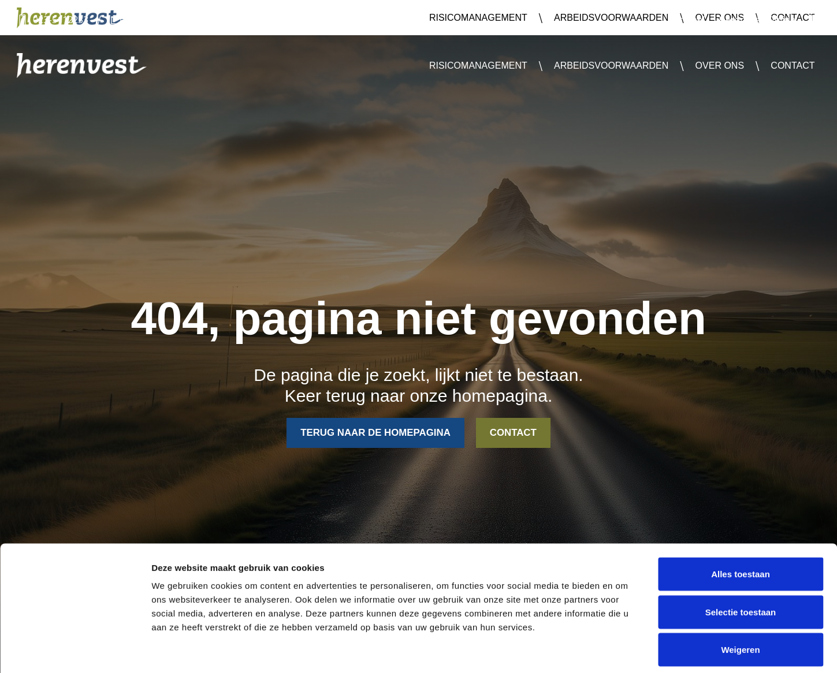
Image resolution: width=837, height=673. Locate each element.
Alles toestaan (740, 521)
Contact (792, 65)
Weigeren (740, 597)
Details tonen (624, 650)
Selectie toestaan (740, 559)
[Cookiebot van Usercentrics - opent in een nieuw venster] (74, 650)
